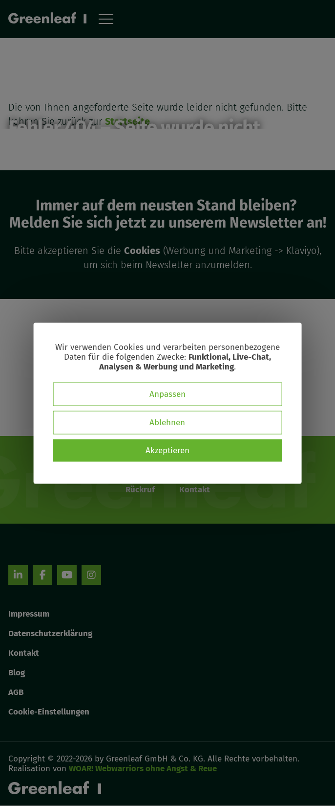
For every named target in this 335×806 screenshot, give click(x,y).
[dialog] (168, 403)
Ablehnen (167, 422)
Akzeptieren (167, 450)
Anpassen (167, 394)
